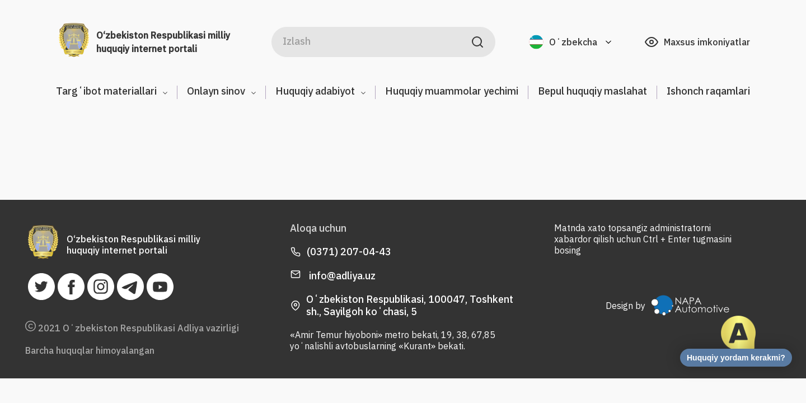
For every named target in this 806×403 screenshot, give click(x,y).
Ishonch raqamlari (708, 91)
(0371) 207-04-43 (349, 252)
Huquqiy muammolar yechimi (451, 91)
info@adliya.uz (333, 275)
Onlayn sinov (221, 91)
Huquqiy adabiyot (320, 91)
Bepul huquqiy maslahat (592, 91)
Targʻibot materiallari (111, 91)
